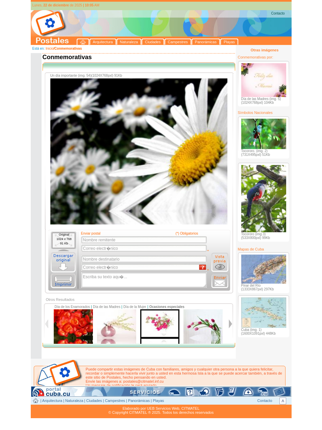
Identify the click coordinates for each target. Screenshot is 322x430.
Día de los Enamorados (72, 307)
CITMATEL (190, 408)
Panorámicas (139, 401)
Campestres (115, 401)
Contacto (277, 13)
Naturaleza (74, 401)
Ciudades (94, 401)
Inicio (49, 48)
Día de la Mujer (134, 307)
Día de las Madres (106, 307)
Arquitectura (52, 401)
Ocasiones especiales (166, 307)
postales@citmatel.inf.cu (143, 381)
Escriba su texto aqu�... (144, 280)
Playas (158, 401)
